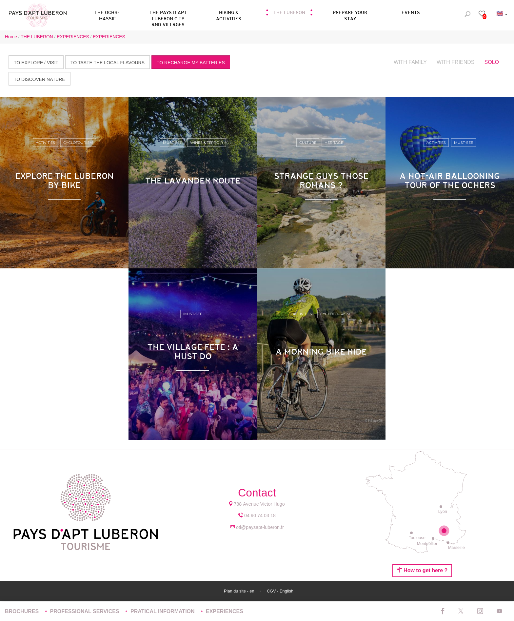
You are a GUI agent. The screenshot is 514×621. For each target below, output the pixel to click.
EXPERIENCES (224, 611)
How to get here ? (422, 570)
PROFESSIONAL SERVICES (85, 611)
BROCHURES (22, 611)
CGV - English (280, 591)
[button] (168, 14)
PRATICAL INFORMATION (163, 611)
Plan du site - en (239, 591)
